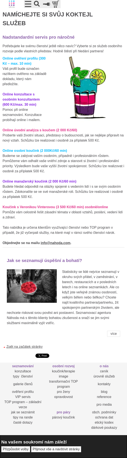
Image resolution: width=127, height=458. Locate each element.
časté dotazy (22, 422)
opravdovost (63, 397)
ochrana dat (104, 417)
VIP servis (23, 397)
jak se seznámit (23, 412)
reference (104, 397)
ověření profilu (23, 392)
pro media (104, 404)
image (63, 376)
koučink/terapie (63, 371)
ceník (104, 371)
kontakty (104, 384)
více (114, 333)
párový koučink (63, 417)
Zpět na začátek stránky (24, 346)
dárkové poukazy (104, 427)
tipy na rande (23, 417)
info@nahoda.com (55, 243)
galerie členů (23, 384)
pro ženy (63, 392)
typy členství (23, 376)
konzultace (23, 371)
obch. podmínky (104, 412)
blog (104, 392)
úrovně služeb (104, 376)
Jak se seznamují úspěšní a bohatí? (44, 260)
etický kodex (104, 422)
